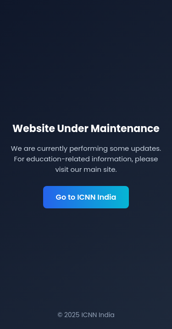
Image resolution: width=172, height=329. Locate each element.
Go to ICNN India (86, 197)
